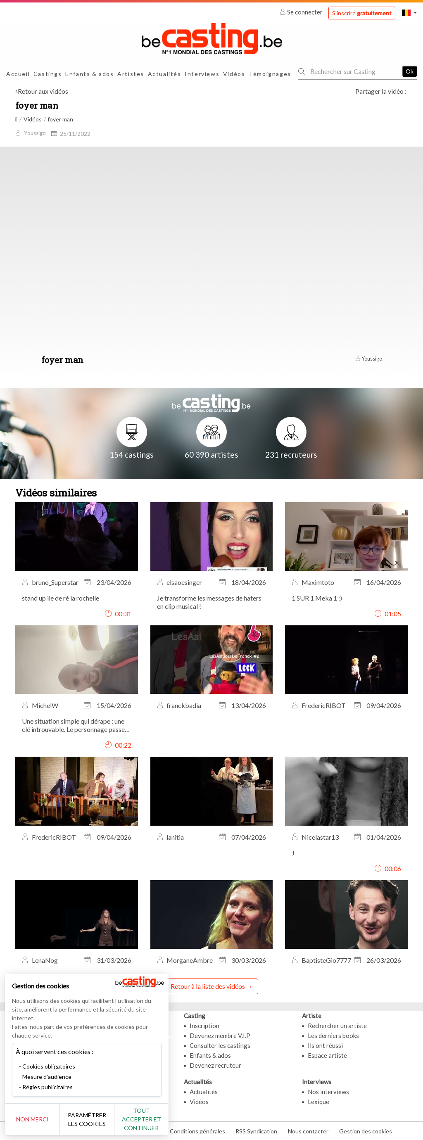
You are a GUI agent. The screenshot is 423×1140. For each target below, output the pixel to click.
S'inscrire (362, 13)
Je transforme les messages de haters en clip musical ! (209, 602)
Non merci (34, 1119)
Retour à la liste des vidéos (208, 986)
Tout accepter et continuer (149, 1119)
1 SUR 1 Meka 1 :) (317, 598)
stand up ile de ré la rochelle (60, 598)
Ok (409, 71)
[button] (409, 13)
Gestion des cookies (365, 1131)
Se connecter (302, 12)
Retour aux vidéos (43, 91)
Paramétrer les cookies (92, 1119)
